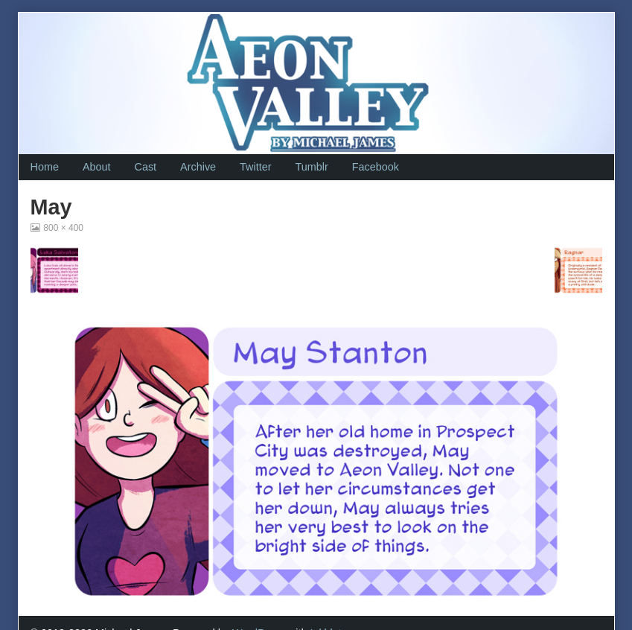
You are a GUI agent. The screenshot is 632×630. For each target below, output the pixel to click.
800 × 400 (62, 228)
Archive (198, 167)
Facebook (375, 167)
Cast (146, 167)
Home (45, 167)
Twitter (255, 167)
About (97, 167)
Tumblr (311, 167)
